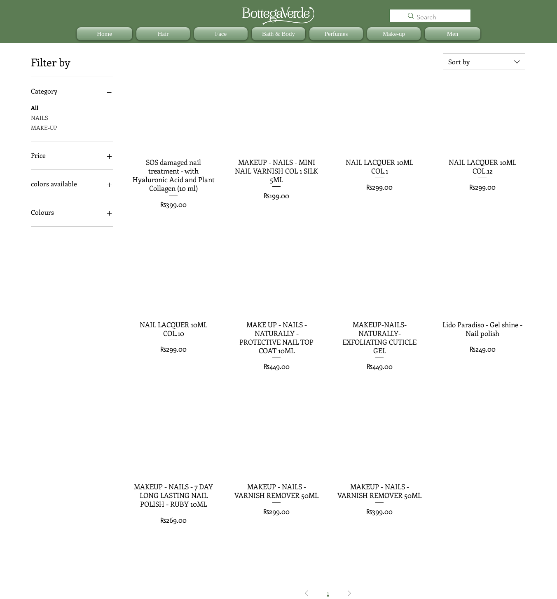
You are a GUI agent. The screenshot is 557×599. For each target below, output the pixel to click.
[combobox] (484, 62)
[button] (163, 33)
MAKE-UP (44, 127)
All (34, 107)
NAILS (39, 117)
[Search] (435, 17)
